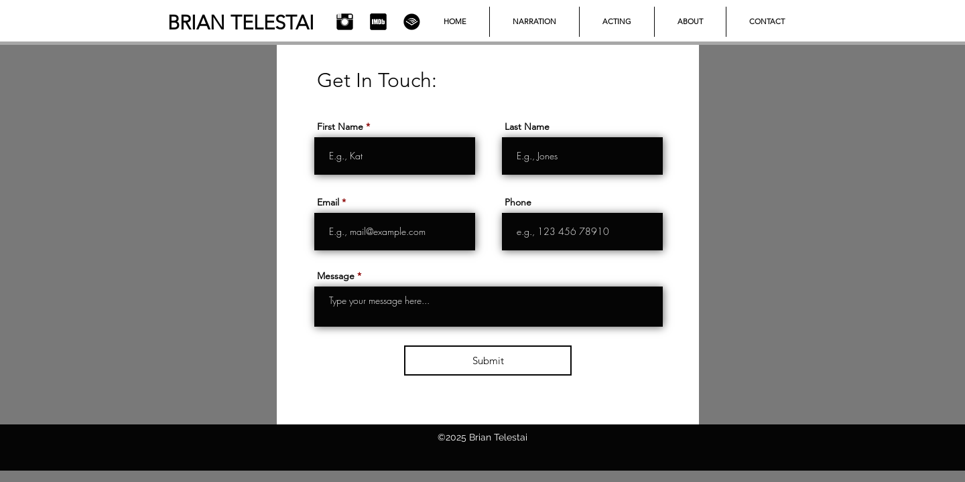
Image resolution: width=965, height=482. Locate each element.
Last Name (527, 126)
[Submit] (488, 360)
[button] (617, 22)
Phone (518, 202)
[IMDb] (378, 21)
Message (336, 275)
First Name (340, 126)
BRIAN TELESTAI (241, 22)
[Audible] (411, 21)
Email (328, 202)
